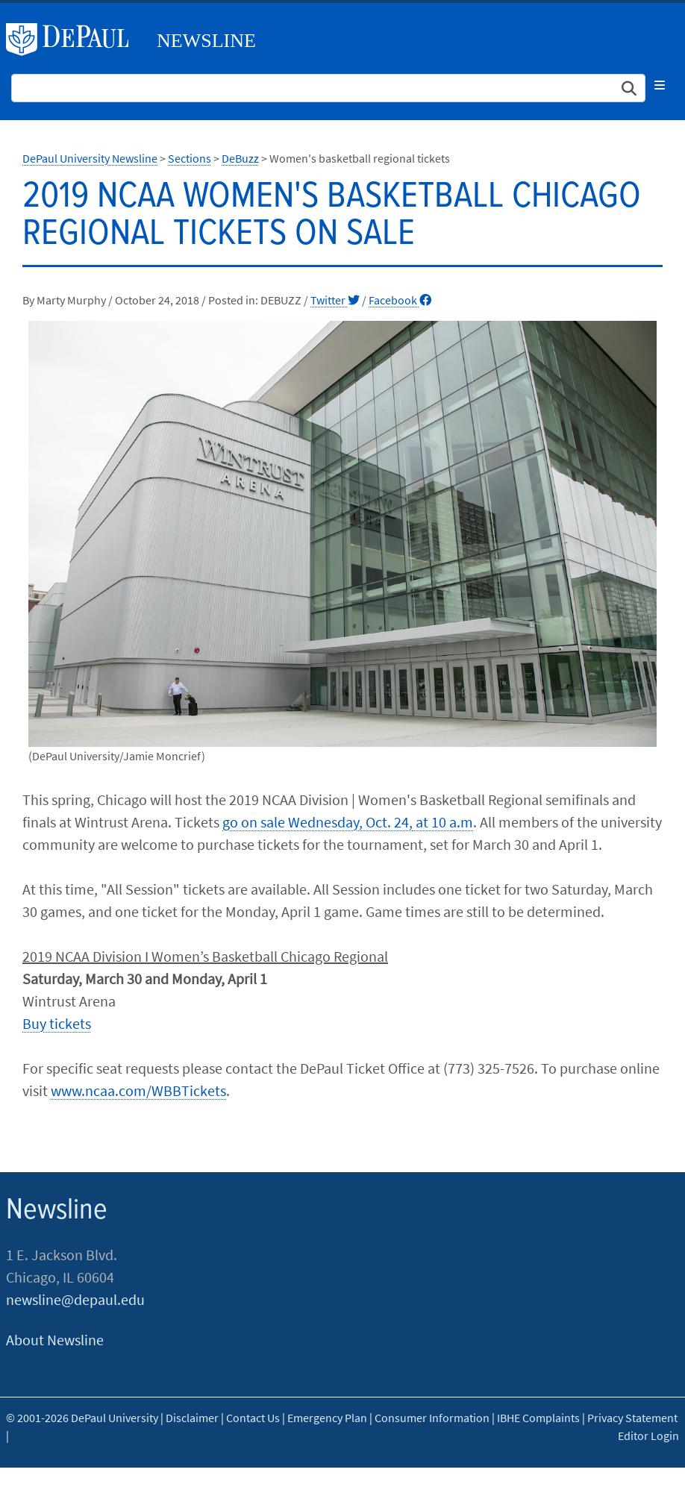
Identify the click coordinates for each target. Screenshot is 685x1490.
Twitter (335, 299)
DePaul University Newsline (89, 158)
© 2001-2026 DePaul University (82, 1417)
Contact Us (253, 1417)
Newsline (206, 40)
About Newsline (55, 1339)
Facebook (400, 299)
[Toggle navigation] (659, 85)
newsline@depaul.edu (75, 1299)
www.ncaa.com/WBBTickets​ (138, 1090)
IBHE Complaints (538, 1417)
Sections (189, 158)
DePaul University (73, 39)
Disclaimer (192, 1417)
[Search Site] (328, 88)
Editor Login (648, 1435)
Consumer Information (432, 1417)
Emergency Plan (327, 1417)
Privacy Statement (632, 1417)
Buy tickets (56, 1023)
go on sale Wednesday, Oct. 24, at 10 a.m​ (347, 822)
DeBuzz (240, 158)
